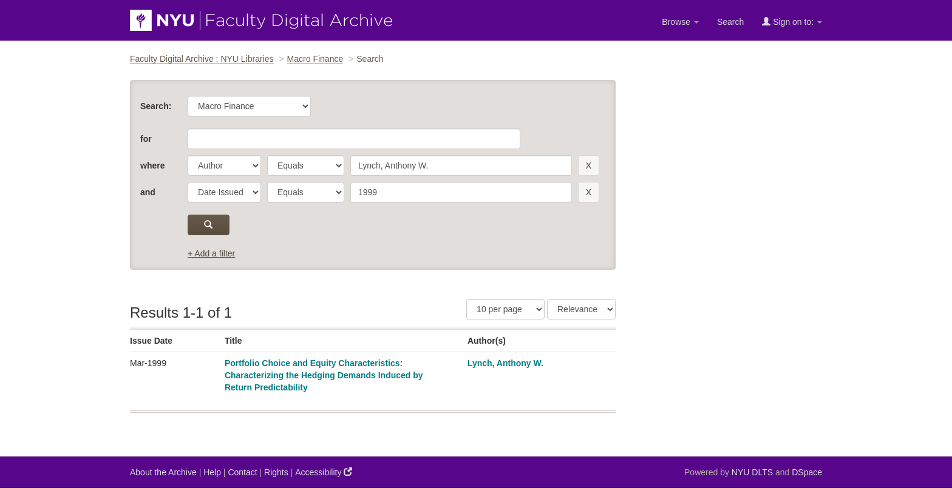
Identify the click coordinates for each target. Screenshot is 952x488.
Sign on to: (792, 21)
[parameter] (224, 165)
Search (730, 22)
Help (212, 472)
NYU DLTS (752, 472)
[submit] (208, 225)
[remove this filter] (588, 165)
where (152, 165)
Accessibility (323, 472)
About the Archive (163, 472)
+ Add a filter (211, 253)
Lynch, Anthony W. (505, 363)
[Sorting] (581, 309)
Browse (680, 22)
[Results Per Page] (505, 309)
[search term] (461, 165)
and (147, 192)
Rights (276, 472)
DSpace (807, 472)
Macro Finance (315, 59)
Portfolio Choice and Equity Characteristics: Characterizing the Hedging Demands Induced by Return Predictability (324, 375)
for (146, 139)
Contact (242, 472)
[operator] (305, 165)
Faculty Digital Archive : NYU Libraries (202, 59)
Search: (155, 106)
